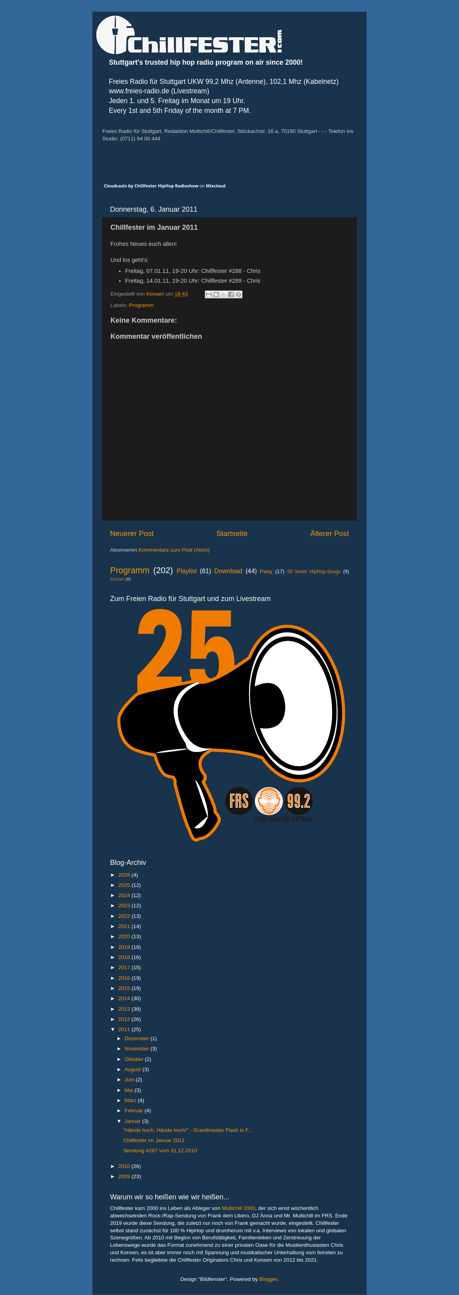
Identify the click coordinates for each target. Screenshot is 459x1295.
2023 (125, 905)
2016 (125, 978)
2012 (125, 1019)
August (134, 1069)
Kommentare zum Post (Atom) (174, 550)
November (137, 1049)
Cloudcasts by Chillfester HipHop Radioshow (151, 186)
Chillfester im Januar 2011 (154, 1140)
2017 (125, 967)
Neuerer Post (132, 533)
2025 (125, 885)
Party (266, 571)
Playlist (187, 570)
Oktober (135, 1059)
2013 (125, 1009)
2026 (125, 875)
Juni (130, 1079)
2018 (125, 957)
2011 (125, 1029)
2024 (125, 895)
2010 (125, 1166)
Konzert (117, 579)
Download (228, 570)
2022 (125, 916)
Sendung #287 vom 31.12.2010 (160, 1150)
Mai (130, 1090)
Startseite (232, 533)
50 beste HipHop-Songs (314, 571)
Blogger (268, 1279)
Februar (135, 1110)
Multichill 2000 (238, 1208)
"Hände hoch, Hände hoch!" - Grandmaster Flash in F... (188, 1130)
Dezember (137, 1038)
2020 (125, 936)
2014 (125, 998)
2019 (125, 947)
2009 (125, 1176)
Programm (141, 305)
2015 (125, 988)
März (131, 1100)
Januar (133, 1121)
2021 (125, 926)
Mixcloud (216, 186)
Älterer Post (329, 533)
